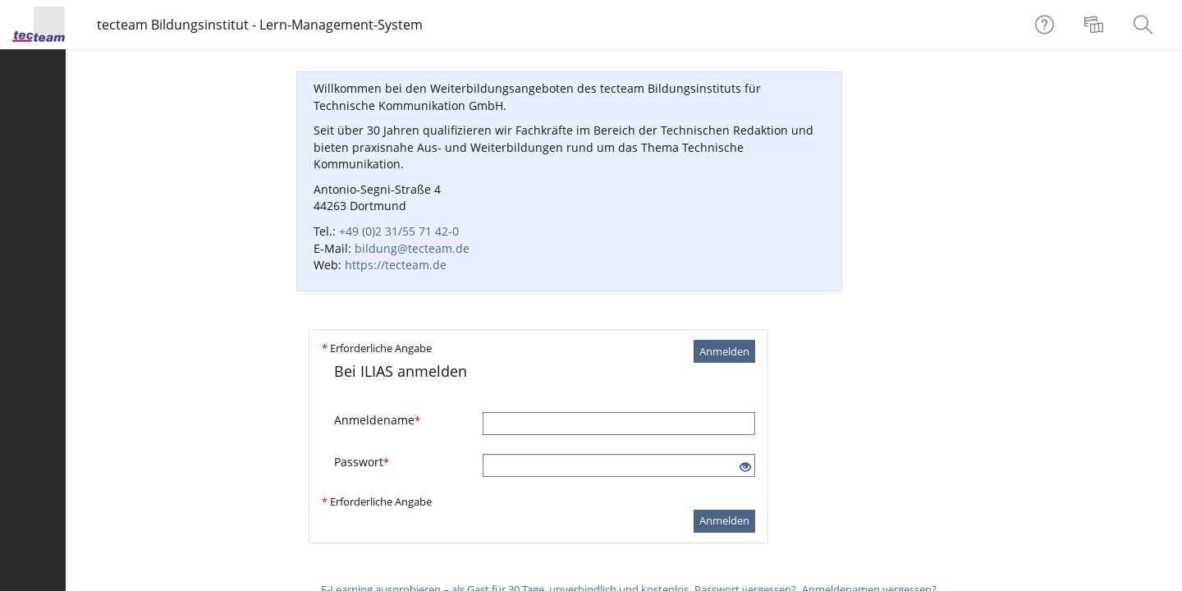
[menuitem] (1095, 24)
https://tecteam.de (396, 265)
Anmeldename (377, 420)
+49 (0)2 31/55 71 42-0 (399, 231)
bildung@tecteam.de (412, 248)
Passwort (361, 462)
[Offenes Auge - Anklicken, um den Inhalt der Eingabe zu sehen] (745, 467)
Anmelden (724, 351)
